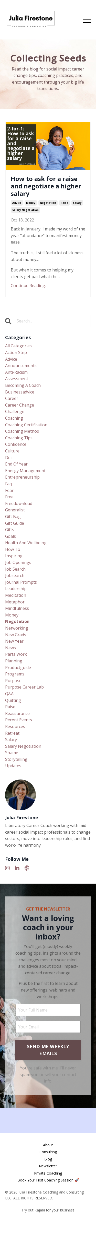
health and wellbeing (26, 542)
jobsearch (14, 575)
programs (14, 674)
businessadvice (19, 392)
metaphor (15, 602)
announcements (21, 365)
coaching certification (26, 425)
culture (12, 451)
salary (77, 203)
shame (11, 752)
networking (16, 628)
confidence (15, 444)
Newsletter (48, 1166)
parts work (16, 654)
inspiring (14, 556)
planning (13, 661)
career (11, 398)
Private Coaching (48, 1173)
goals (10, 536)
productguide (18, 667)
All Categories (18, 346)
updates (13, 766)
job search (15, 569)
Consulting (48, 1151)
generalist (15, 510)
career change (19, 405)
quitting (13, 700)
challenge (14, 411)
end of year (16, 464)
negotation (48, 203)
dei (8, 457)
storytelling (16, 759)
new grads (15, 635)
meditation (15, 595)
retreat (12, 733)
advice (17, 203)
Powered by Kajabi (48, 1219)
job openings (18, 562)
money (30, 203)
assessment (16, 378)
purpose (13, 680)
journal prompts (21, 582)
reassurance (17, 713)
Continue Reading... (29, 285)
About (48, 1145)
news (10, 648)
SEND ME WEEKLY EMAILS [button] (48, 1049)
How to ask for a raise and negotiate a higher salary (46, 186)
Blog (48, 1159)
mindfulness (17, 608)
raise (64, 203)
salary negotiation (25, 210)
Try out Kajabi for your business (48, 1210)
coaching (14, 418)
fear (9, 490)
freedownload (18, 503)
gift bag (13, 516)
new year (14, 641)
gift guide (14, 523)
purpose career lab (24, 687)
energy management (25, 470)
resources (15, 726)
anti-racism (16, 372)
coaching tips (19, 438)
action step (16, 352)
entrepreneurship (22, 477)
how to (12, 549)
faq (8, 484)
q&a (9, 693)
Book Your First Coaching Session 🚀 (48, 1180)
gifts (9, 529)
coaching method (22, 431)
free (9, 497)
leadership (16, 588)
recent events (18, 720)
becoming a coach (23, 385)
